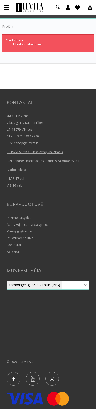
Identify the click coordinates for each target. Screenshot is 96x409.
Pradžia (7, 27)
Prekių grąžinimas (20, 231)
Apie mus (13, 251)
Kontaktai (14, 245)
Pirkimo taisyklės (19, 217)
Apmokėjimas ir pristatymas (27, 224)
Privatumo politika (20, 238)
